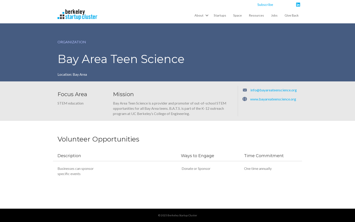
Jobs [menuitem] (274, 15)
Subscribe (265, 4)
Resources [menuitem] (256, 15)
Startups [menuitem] (220, 15)
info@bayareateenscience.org (273, 90)
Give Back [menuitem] (292, 15)
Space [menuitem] (237, 15)
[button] (207, 15)
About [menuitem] (199, 15)
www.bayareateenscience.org (273, 99)
